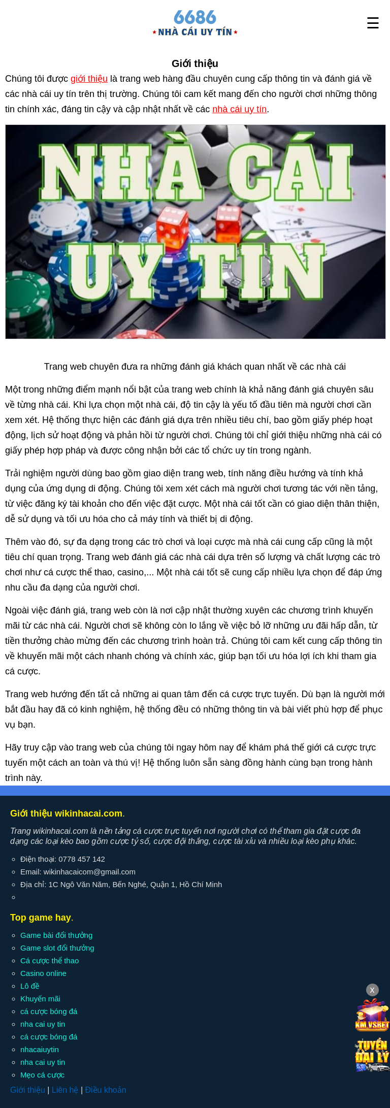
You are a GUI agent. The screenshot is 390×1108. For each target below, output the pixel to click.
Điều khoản (105, 1090)
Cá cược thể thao (49, 960)
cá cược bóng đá (48, 1011)
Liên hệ (65, 1090)
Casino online (43, 973)
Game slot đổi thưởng (57, 947)
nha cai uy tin (42, 1024)
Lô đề (29, 986)
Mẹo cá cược (42, 1074)
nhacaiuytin (39, 1049)
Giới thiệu (27, 1090)
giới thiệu (89, 79)
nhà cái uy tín (239, 109)
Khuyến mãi (40, 998)
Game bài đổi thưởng (56, 935)
